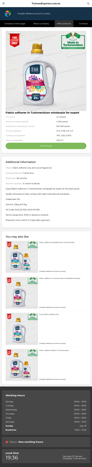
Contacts (83, 23)
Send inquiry (46, 146)
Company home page (14, 23)
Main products (64, 23)
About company (41, 23)
